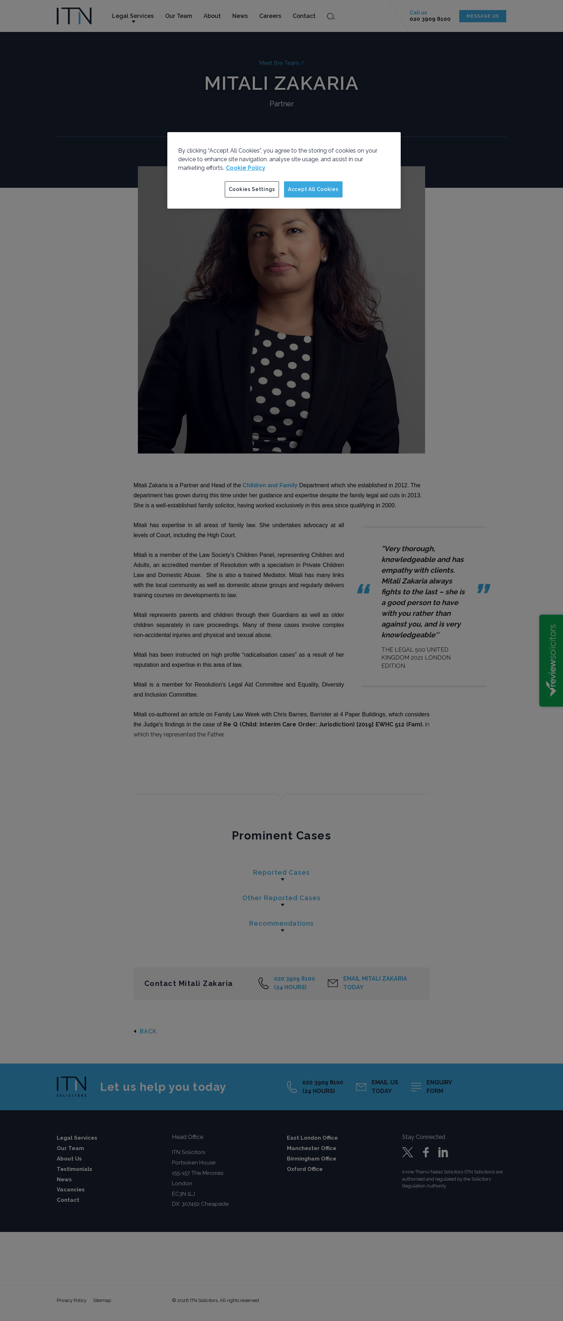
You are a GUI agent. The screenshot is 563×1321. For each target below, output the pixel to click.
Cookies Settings (252, 189)
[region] (284, 170)
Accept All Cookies (313, 189)
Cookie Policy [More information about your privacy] (245, 167)
